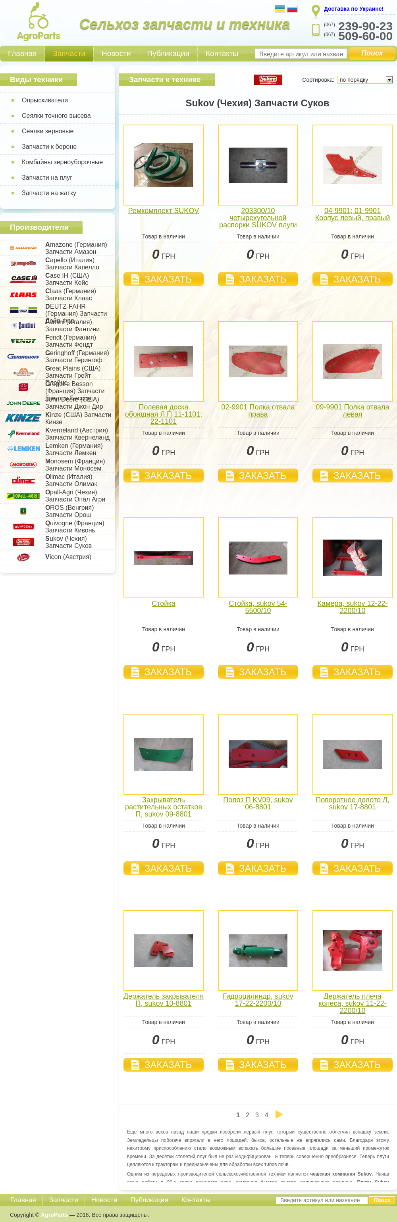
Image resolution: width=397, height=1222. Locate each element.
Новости (116, 53)
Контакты (222, 53)
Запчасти (69, 53)
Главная (22, 53)
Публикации (168, 53)
